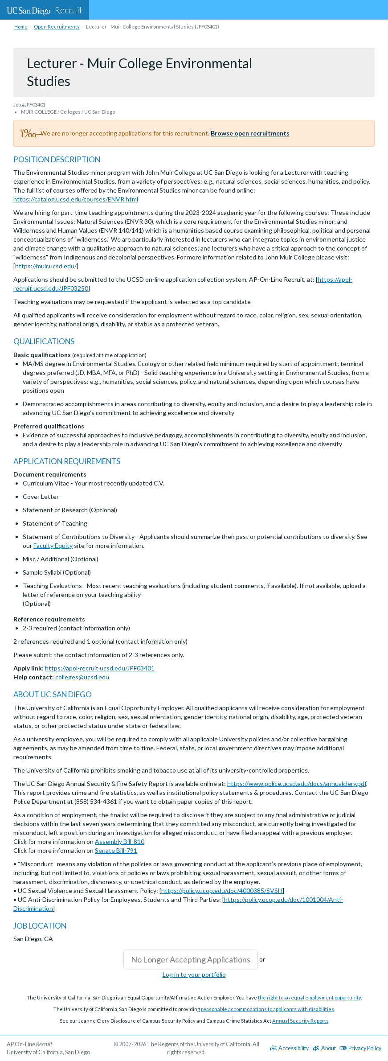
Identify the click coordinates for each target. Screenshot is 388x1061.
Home (21, 26)
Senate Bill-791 (116, 850)
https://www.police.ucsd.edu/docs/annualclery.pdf (296, 783)
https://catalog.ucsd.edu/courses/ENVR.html (75, 199)
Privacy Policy (360, 1048)
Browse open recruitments (250, 133)
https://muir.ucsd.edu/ (46, 266)
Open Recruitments (57, 26)
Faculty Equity (53, 545)
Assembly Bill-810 (119, 841)
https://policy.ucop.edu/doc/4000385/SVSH (221, 890)
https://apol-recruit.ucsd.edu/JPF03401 (100, 668)
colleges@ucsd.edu (82, 677)
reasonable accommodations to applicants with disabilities (267, 1009)
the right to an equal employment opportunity (309, 997)
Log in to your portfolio (194, 974)
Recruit (44, 10)
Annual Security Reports (300, 1021)
